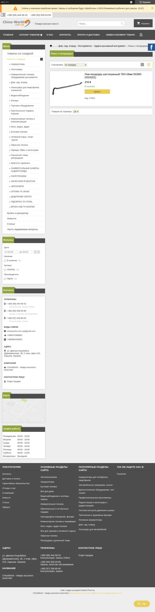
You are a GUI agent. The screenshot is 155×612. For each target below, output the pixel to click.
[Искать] (122, 23)
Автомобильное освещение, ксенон (96, 485)
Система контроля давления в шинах (96, 510)
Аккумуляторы (18, 64)
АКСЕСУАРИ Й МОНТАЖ (23, 181)
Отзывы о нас (9, 488)
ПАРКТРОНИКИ (18, 176)
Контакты (65, 35)
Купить (97, 91)
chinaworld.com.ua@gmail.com (21, 331)
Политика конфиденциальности (108, 593)
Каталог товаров (29, 35)
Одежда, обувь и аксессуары (25, 150)
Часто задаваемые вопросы (22, 229)
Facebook (121, 474)
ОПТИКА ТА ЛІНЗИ (20, 191)
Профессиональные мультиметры (95, 497)
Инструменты (85, 46)
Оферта (6, 507)
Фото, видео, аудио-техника (53, 526)
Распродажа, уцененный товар (55, 540)
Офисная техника (19, 145)
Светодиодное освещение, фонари (57, 516)
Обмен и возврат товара (120, 35)
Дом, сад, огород (67, 46)
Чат (142, 603)
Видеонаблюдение (20, 95)
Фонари (14, 100)
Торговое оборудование (22, 105)
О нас (49, 35)
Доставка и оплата (11, 478)
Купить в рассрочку (17, 213)
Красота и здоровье (20, 163)
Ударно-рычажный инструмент (110, 46)
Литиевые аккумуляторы (90, 520)
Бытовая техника (19, 132)
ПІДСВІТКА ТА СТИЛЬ (21, 201)
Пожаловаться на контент (81, 593)
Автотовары (16, 69)
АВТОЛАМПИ (17, 186)
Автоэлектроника (48, 477)
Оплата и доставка (88, 35)
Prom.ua (91, 590)
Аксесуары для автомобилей (92, 529)
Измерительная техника (51, 504)
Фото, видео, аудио (20, 127)
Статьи (11, 223)
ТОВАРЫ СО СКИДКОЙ (20, 53)
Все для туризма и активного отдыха (57, 531)
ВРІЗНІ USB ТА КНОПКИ (23, 207)
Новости (11, 218)
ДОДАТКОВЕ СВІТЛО (21, 196)
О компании (8, 493)
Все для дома (47, 491)
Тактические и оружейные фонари (95, 515)
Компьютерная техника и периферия (58, 521)
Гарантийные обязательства (15, 483)
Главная (8, 35)
